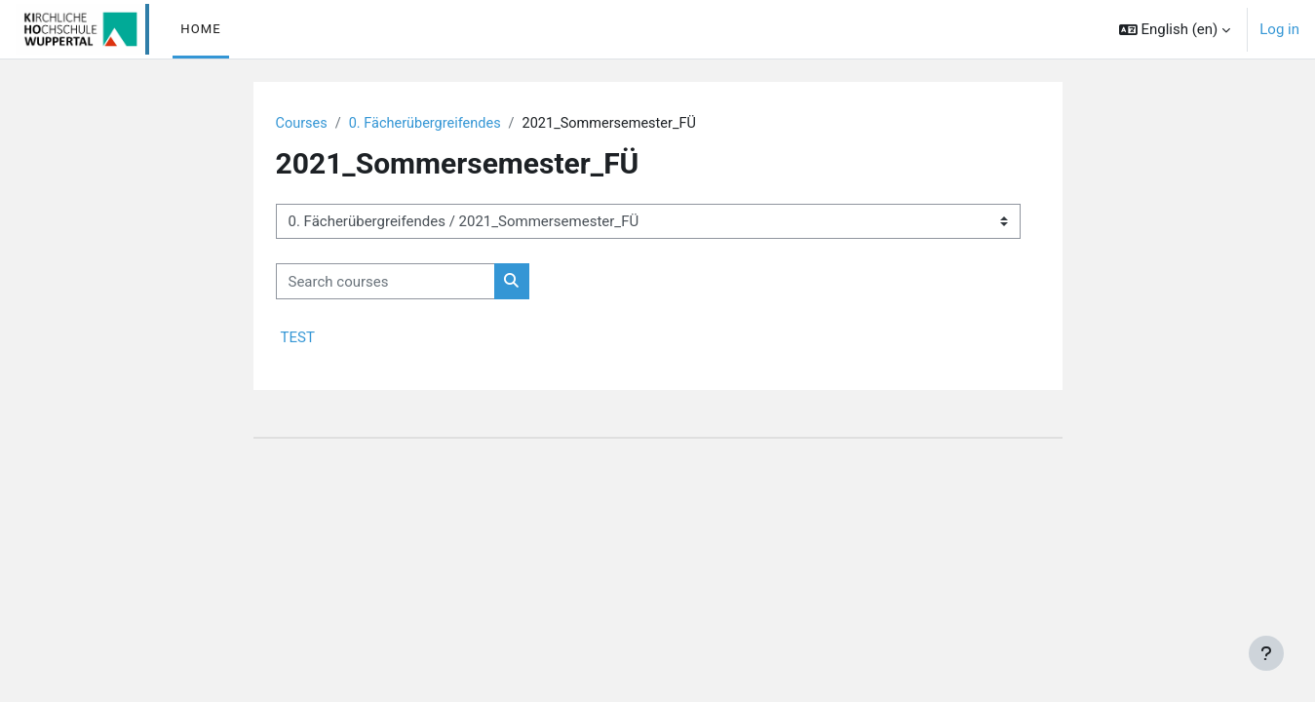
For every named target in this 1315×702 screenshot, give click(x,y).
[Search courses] (385, 282)
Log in (1279, 29)
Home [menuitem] (200, 28)
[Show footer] (1266, 653)
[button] (1175, 29)
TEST (298, 338)
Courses (302, 124)
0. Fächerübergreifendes (429, 124)
